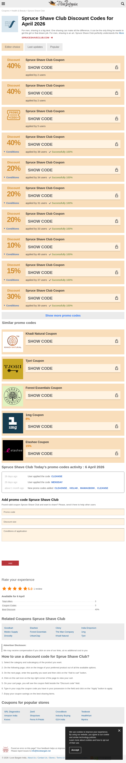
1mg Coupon (73, 417)
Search (122, 4)
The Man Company (65, 632)
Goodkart (8, 628)
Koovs (7, 719)
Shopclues (35, 715)
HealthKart (86, 715)
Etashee (34, 628)
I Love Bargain (15, 758)
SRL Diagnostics (12, 711)
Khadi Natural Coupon (41, 333)
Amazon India (10, 715)
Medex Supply (11, 632)
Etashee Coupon (73, 444)
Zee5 (32, 711)
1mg (83, 632)
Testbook (85, 711)
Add (10, 563)
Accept (75, 750)
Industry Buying (63, 715)
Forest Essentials (38, 632)
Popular (54, 47)
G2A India (60, 719)
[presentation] (27, 551)
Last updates (35, 47)
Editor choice (12, 47)
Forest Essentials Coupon (44, 387)
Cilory (58, 628)
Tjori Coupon (35, 360)
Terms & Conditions (65, 758)
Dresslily (8, 636)
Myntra (84, 719)
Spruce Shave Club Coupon (45, 60)
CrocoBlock (61, 711)
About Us (32, 758)
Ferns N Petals (37, 719)
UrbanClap (35, 636)
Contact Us (42, 758)
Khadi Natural (62, 636)
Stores (52, 758)
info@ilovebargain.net (41, 751)
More (121, 33)
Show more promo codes (63, 315)
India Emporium (88, 628)
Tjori (83, 636)
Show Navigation (3, 3)
